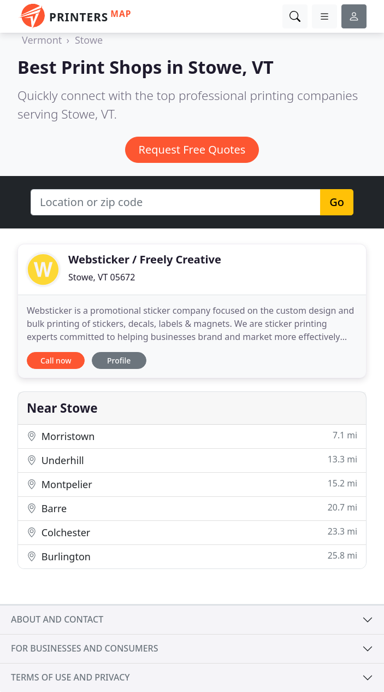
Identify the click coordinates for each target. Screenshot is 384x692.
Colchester (192, 532)
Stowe (89, 39)
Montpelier (192, 484)
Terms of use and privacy (70, 677)
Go (336, 202)
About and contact (57, 619)
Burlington (192, 556)
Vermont (42, 39)
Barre (192, 508)
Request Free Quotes (192, 149)
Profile (119, 360)
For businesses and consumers (84, 648)
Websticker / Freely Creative (144, 259)
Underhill (192, 460)
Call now (55, 360)
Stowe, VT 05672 (101, 277)
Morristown (192, 436)
